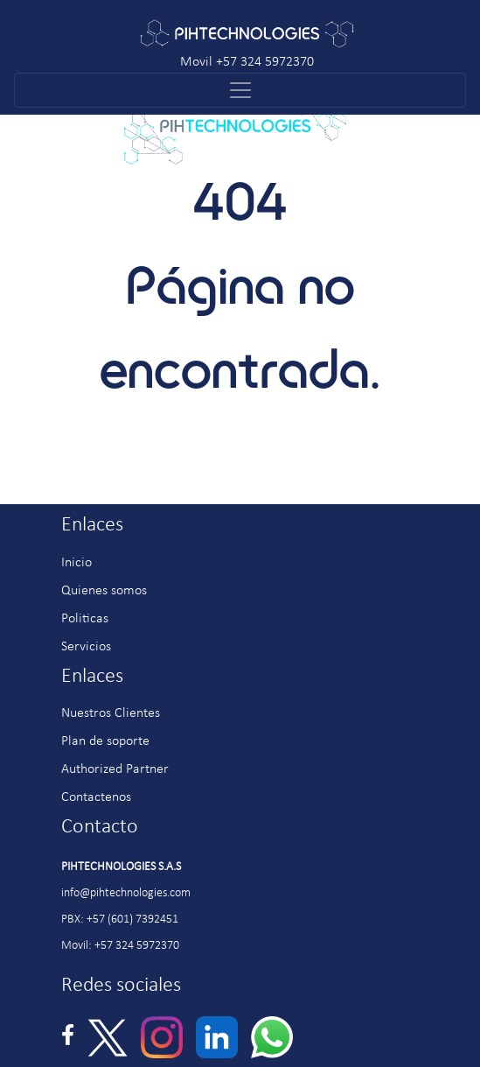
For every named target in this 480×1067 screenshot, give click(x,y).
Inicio (76, 563)
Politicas (84, 619)
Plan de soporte (105, 741)
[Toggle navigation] (240, 90)
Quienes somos (104, 591)
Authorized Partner (115, 769)
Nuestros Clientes (110, 713)
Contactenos (96, 797)
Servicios (86, 647)
